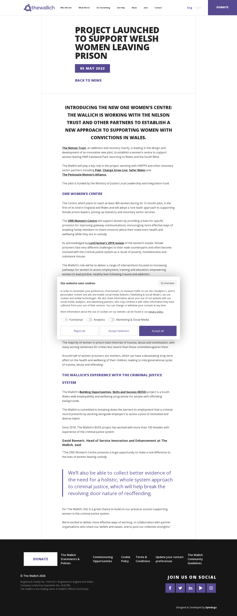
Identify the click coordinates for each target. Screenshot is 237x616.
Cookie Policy (125, 559)
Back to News (88, 80)
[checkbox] (71, 320)
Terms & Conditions (143, 559)
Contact (158, 7)
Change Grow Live (115, 170)
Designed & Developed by (196, 607)
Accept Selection (118, 331)
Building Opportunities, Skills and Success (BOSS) (113, 392)
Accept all (158, 331)
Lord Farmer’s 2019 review (106, 243)
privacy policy (156, 311)
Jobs (146, 7)
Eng (189, 8)
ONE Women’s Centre (82, 221)
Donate (40, 559)
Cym (198, 8)
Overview (167, 283)
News (134, 7)
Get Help (121, 7)
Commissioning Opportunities (103, 559)
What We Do (84, 7)
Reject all (79, 331)
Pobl (98, 170)
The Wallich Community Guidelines (195, 559)
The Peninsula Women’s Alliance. (84, 174)
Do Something (103, 7)
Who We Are (66, 7)
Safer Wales (137, 170)
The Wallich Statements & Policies (70, 559)
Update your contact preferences (170, 559)
